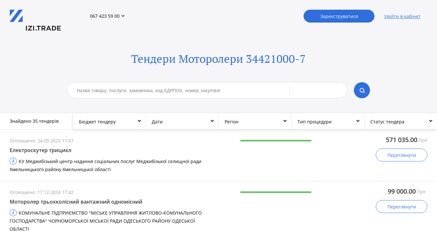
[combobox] (183, 90)
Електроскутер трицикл (41, 150)
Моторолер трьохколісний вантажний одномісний (76, 201)
